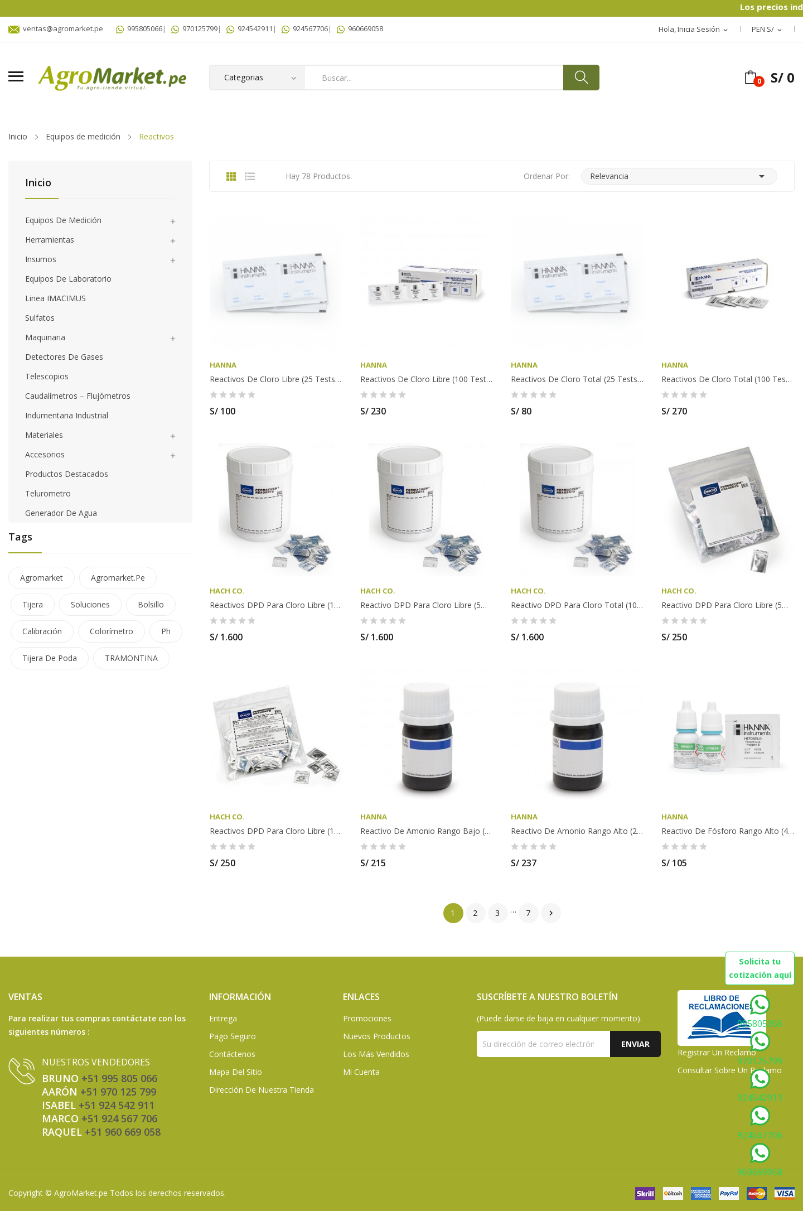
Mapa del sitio (235, 1072)
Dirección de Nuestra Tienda (261, 1089)
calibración (42, 631)
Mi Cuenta (361, 1072)
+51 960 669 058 (123, 1131)
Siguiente (551, 913)
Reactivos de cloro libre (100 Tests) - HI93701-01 (426, 379)
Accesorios (45, 454)
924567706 (305, 28)
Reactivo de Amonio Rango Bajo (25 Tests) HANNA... (426, 831)
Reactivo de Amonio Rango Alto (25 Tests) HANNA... (577, 831)
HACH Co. (227, 591)
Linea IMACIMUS (55, 298)
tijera (32, 604)
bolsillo (151, 604)
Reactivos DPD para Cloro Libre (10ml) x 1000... (276, 605)
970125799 (194, 28)
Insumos (40, 259)
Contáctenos (232, 1054)
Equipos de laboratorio (68, 278)
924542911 (249, 28)
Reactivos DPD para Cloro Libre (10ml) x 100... (276, 831)
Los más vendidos (376, 1054)
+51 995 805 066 (119, 1078)
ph (166, 631)
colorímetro (111, 631)
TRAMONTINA (131, 658)
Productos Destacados (66, 474)
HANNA (223, 365)
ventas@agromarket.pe (55, 28)
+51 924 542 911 (116, 1105)
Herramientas (49, 239)
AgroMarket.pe (81, 1193)
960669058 (360, 28)
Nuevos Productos (376, 1036)
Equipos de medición (63, 220)
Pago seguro (232, 1036)
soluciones (90, 604)
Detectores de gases (64, 356)
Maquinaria (45, 337)
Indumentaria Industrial (66, 415)
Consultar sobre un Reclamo (730, 1070)
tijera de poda (49, 658)
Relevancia (679, 176)
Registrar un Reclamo (717, 1052)
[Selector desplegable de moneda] (767, 29)
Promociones (367, 1018)
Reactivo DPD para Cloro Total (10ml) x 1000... (577, 605)
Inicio (38, 183)
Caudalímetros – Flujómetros (77, 395)
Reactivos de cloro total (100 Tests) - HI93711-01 (727, 379)
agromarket (41, 577)
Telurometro (48, 493)
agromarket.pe (118, 577)
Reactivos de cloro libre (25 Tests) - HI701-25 (276, 379)
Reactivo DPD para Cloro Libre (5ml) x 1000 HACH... (426, 605)
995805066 (139, 28)
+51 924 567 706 (119, 1118)
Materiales (44, 435)
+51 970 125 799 (118, 1091)
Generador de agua (61, 513)
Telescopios (47, 376)
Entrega (223, 1018)
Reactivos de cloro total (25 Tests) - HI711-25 (577, 379)
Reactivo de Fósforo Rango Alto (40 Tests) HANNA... (727, 831)
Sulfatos (40, 317)
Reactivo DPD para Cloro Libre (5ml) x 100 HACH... (727, 605)
